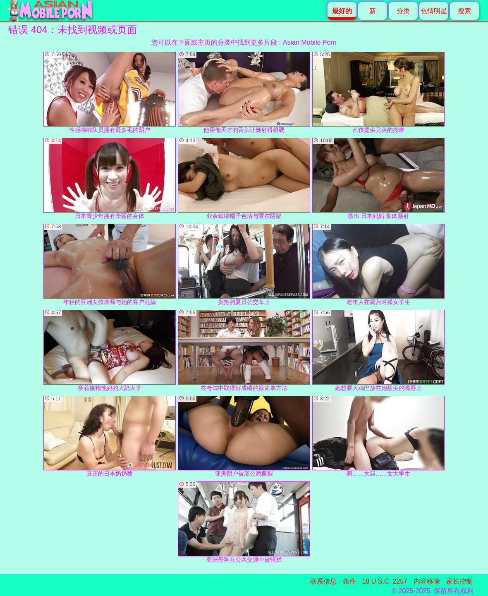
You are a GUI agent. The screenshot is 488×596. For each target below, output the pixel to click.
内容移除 (427, 581)
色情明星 (434, 10)
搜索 (464, 10)
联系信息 (323, 581)
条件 (349, 581)
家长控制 (459, 581)
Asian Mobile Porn (310, 42)
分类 (403, 10)
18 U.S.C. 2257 (384, 581)
